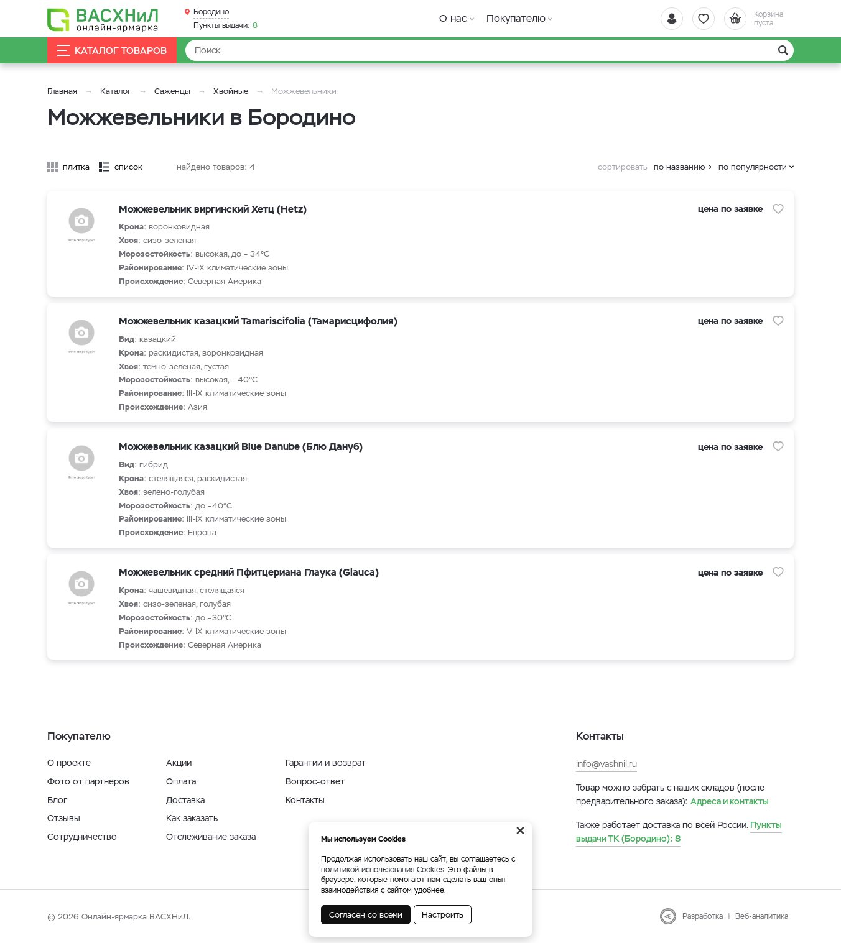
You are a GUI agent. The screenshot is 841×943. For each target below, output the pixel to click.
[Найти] (489, 50)
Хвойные (230, 91)
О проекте (69, 762)
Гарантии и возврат (326, 762)
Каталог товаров (112, 51)
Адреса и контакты (729, 801)
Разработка (702, 916)
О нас (453, 18)
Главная (62, 91)
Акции (179, 762)
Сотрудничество (82, 836)
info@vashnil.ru (606, 764)
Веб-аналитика (761, 916)
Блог (57, 800)
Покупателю (516, 18)
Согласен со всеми (365, 914)
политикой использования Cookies (382, 870)
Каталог (115, 91)
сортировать (623, 167)
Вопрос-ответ (315, 781)
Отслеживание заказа (211, 836)
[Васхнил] (103, 19)
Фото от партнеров (88, 781)
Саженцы (172, 91)
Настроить (442, 914)
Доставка (185, 800)
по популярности (752, 167)
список (128, 167)
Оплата (181, 781)
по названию (679, 167)
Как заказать (192, 818)
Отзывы (63, 818)
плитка (76, 167)
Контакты (305, 800)
